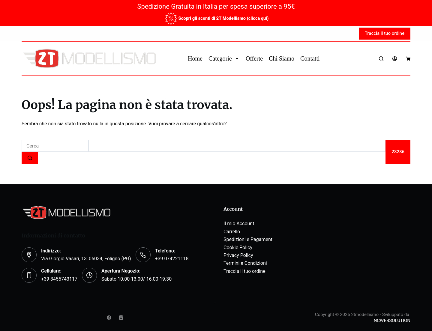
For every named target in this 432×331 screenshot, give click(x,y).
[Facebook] (109, 317)
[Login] (394, 58)
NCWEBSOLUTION (392, 320)
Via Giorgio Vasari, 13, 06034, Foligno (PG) (86, 258)
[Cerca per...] (55, 146)
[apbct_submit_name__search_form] (398, 152)
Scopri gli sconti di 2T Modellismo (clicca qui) (223, 18)
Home (195, 58)
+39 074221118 (172, 258)
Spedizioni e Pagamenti (249, 239)
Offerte (254, 58)
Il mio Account (239, 223)
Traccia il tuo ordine (384, 33)
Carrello (232, 231)
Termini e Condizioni (245, 263)
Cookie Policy (238, 247)
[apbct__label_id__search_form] (237, 146)
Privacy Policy (238, 255)
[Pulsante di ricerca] (30, 158)
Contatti (310, 58)
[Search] (381, 58)
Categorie (224, 58)
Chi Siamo (281, 58)
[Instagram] (121, 317)
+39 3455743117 (59, 279)
